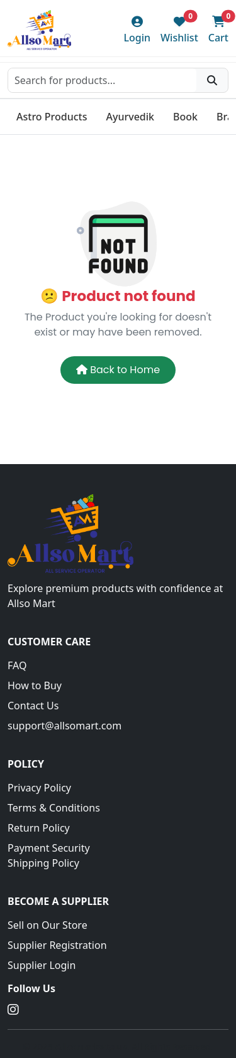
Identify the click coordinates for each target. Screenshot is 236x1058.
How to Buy (35, 685)
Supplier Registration (57, 945)
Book (185, 117)
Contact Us (33, 705)
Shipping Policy (43, 863)
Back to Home (118, 369)
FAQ (17, 665)
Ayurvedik (130, 117)
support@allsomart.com (64, 726)
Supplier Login (42, 965)
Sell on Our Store (47, 925)
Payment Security (49, 848)
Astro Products (51, 117)
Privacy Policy (39, 788)
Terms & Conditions (54, 808)
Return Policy (39, 828)
